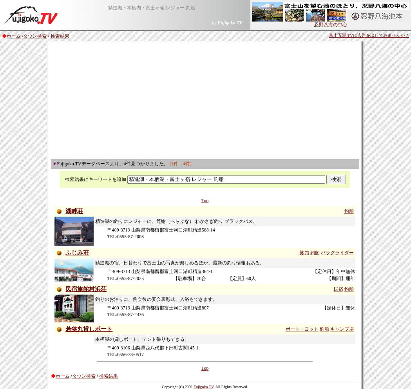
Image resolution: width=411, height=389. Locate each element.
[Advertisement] (205, 100)
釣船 (349, 211)
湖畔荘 (74, 211)
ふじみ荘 (77, 253)
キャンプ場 (342, 329)
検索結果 (60, 36)
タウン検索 (35, 36)
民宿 (338, 289)
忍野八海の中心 (330, 22)
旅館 (304, 252)
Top (205, 200)
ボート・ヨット (302, 329)
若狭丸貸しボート (88, 329)
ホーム (14, 36)
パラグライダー (337, 252)
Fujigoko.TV (204, 387)
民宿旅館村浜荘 (86, 289)
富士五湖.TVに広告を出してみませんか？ (369, 35)
